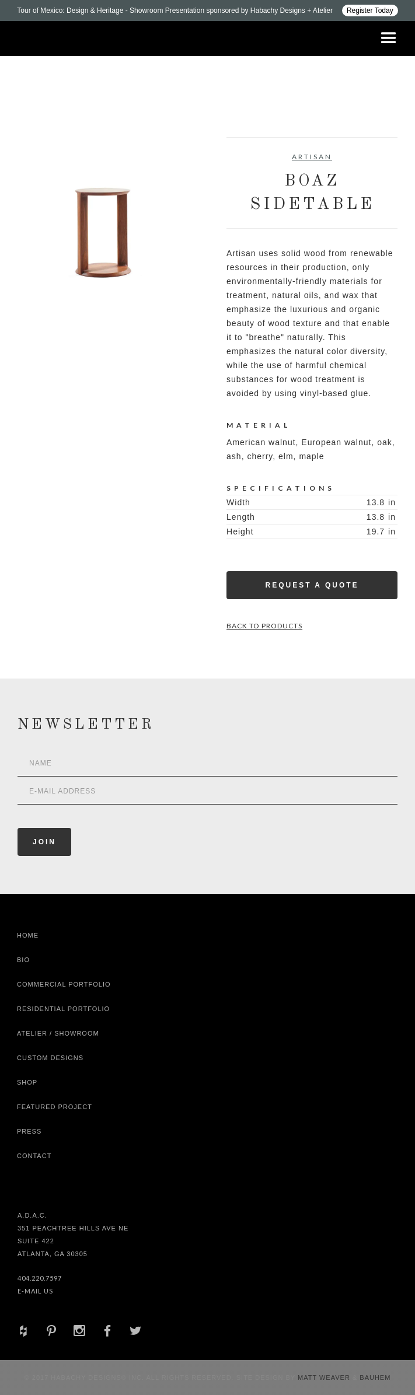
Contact (34, 1155)
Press (29, 1131)
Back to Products (264, 625)
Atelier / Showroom (58, 1033)
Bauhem (373, 1377)
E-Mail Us (35, 1291)
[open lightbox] (103, 222)
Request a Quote (311, 585)
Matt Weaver (325, 1377)
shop (27, 1082)
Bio (23, 959)
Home (28, 935)
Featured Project (54, 1106)
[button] (388, 38)
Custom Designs (50, 1057)
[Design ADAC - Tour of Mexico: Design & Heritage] (207, 10)
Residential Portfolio (63, 1008)
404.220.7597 (40, 1278)
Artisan (312, 156)
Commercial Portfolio (64, 984)
